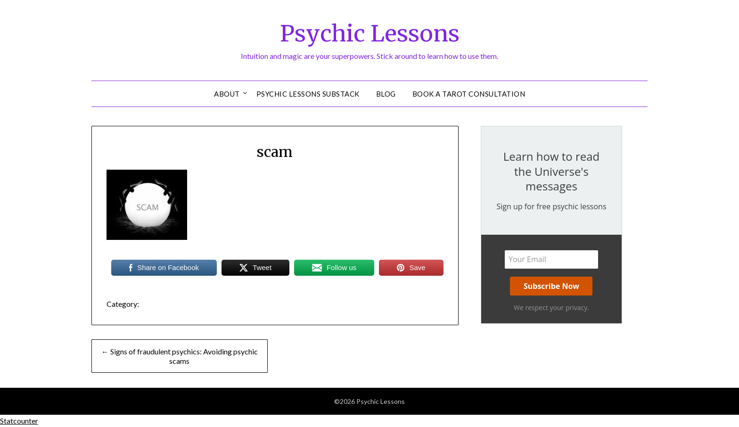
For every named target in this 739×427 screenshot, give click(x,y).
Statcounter (19, 420)
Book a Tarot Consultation (469, 94)
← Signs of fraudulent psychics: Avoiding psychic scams (179, 356)
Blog (386, 94)
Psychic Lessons (370, 33)
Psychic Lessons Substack (308, 94)
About (227, 94)
